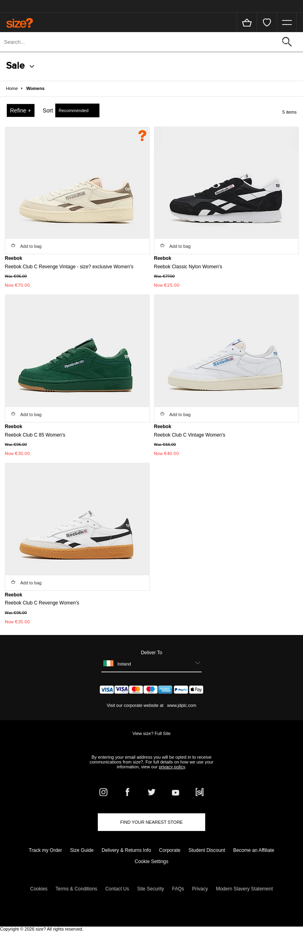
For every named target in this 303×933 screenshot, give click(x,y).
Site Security (150, 889)
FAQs (178, 889)
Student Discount (206, 850)
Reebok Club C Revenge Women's (42, 603)
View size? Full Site (151, 733)
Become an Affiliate (254, 850)
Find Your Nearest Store (151, 822)
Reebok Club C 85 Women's (35, 435)
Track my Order (45, 850)
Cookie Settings (151, 861)
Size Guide (82, 850)
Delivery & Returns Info (126, 850)
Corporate (169, 850)
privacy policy (172, 766)
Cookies (38, 889)
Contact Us (117, 889)
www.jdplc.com (181, 705)
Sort (48, 110)
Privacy (200, 889)
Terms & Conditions (76, 889)
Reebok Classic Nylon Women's (188, 266)
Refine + (20, 110)
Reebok (13, 258)
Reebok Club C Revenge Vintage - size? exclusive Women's (69, 266)
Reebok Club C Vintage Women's (189, 435)
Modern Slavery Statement (244, 889)
